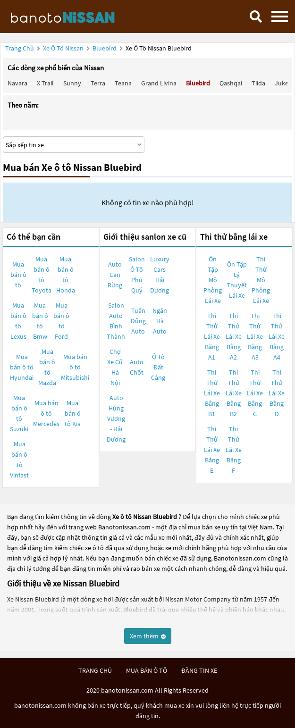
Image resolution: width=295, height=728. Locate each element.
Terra (98, 83)
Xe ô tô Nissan (63, 48)
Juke (281, 83)
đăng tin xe (199, 670)
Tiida (258, 83)
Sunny (72, 83)
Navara (17, 83)
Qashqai (230, 83)
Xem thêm (148, 636)
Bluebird (105, 48)
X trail (45, 83)
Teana (123, 83)
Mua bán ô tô (18, 274)
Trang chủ (19, 48)
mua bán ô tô (146, 670)
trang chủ (95, 670)
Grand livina (159, 83)
